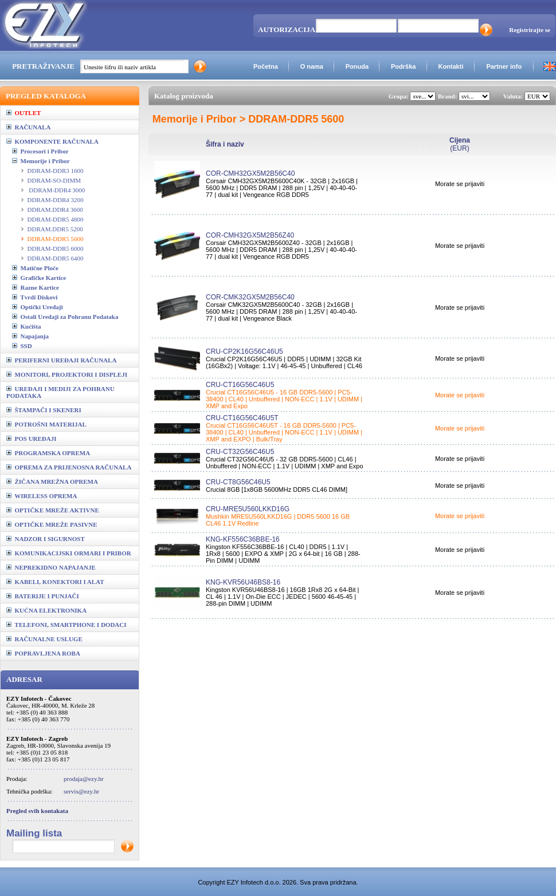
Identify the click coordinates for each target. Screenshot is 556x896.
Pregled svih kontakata (37, 810)
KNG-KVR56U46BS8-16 (243, 582)
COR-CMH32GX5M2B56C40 (250, 173)
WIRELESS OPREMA (41, 495)
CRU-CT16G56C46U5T (242, 418)
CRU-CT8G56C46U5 (238, 482)
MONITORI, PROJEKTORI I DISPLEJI (66, 374)
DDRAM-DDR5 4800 (56, 219)
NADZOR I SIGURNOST (45, 538)
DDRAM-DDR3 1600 (56, 170)
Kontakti (450, 66)
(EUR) (459, 144)
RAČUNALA (28, 127)
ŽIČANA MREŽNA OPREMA (52, 481)
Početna (265, 66)
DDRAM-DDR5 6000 (56, 248)
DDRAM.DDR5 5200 (55, 229)
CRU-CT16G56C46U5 (240, 385)
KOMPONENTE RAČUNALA (52, 141)
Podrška (403, 66)
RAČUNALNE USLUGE (44, 639)
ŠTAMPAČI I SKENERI (43, 409)
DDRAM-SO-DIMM (54, 180)
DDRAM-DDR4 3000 (56, 190)
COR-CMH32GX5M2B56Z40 (250, 235)
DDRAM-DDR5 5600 (56, 238)
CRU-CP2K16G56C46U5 (244, 352)
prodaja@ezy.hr (84, 778)
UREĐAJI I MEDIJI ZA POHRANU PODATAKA (60, 392)
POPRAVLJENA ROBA (43, 653)
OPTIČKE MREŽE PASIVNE (51, 524)
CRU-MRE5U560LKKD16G (247, 509)
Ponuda (357, 66)
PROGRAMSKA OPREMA (48, 452)
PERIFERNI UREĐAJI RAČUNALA (61, 360)
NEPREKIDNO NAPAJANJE (51, 567)
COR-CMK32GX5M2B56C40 (250, 297)
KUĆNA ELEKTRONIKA (46, 610)
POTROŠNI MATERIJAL (46, 424)
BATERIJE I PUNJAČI (42, 596)
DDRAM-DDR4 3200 (56, 199)
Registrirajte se (529, 29)
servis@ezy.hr (81, 791)
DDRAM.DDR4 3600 (55, 209)
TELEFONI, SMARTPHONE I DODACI (66, 624)
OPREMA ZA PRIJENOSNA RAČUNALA (68, 467)
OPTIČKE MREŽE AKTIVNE (52, 510)
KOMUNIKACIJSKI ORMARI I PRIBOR (68, 553)
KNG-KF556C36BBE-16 (243, 539)
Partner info (504, 66)
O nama (311, 66)
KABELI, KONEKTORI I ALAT (55, 581)
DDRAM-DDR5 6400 (56, 258)
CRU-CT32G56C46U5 (240, 452)
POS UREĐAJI (31, 438)
